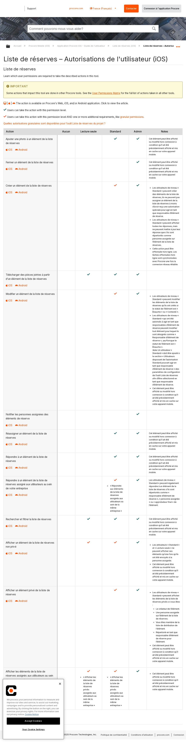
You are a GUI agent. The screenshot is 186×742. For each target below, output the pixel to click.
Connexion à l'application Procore (161, 8)
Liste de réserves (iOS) (125, 45)
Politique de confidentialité (114, 735)
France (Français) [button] (102, 8)
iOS (9, 149)
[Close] (60, 683)
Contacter (131, 8)
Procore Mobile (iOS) (39, 45)
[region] (33, 709)
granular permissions (132, 116)
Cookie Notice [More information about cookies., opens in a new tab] (32, 714)
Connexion (179, 735)
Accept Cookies (33, 721)
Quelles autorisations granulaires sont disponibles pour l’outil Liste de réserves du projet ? (54, 123)
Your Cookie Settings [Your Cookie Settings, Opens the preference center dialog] (33, 729)
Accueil (18, 45)
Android (21, 149)
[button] (153, 28)
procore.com (76, 8)
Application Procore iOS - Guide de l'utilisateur (81, 45)
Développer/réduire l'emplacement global (178, 45)
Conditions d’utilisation (142, 735)
